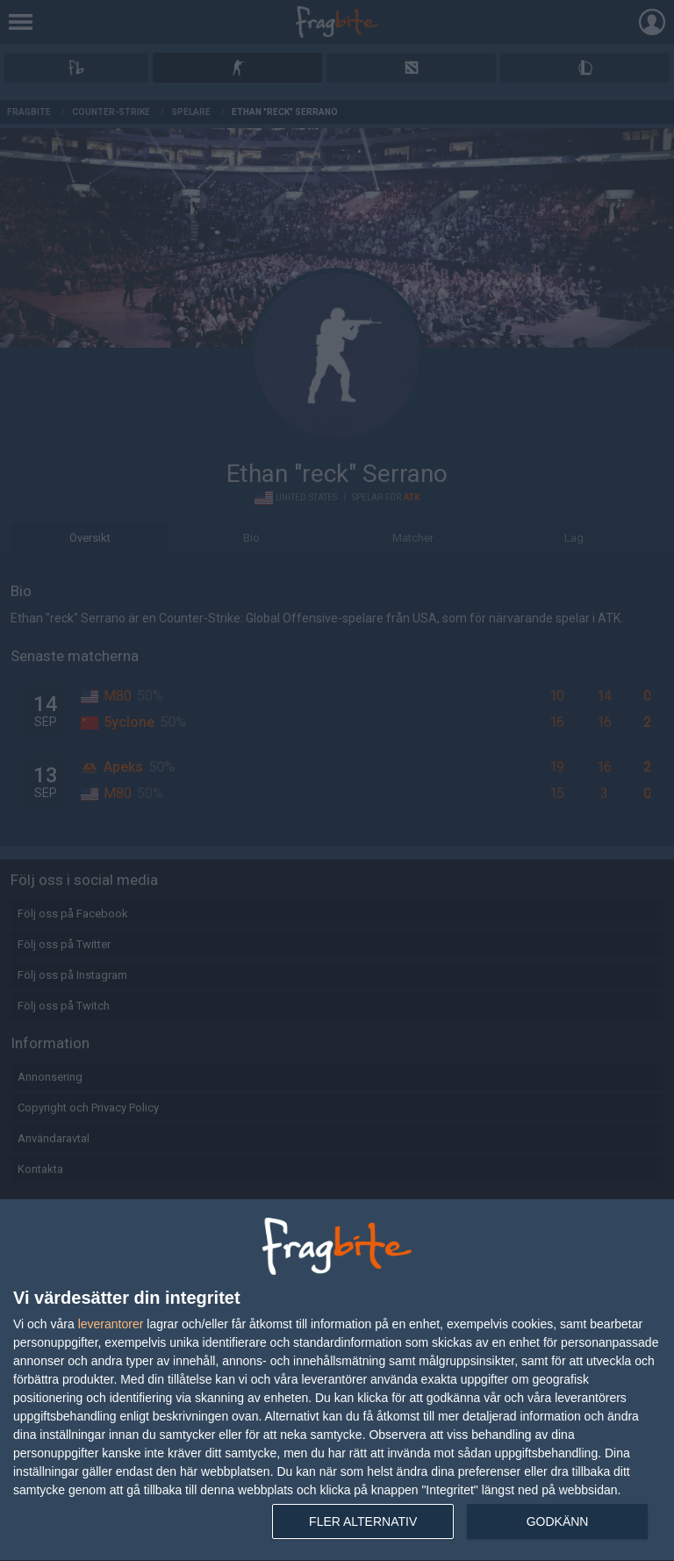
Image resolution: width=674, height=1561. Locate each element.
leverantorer (111, 1324)
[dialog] (337, 1380)
